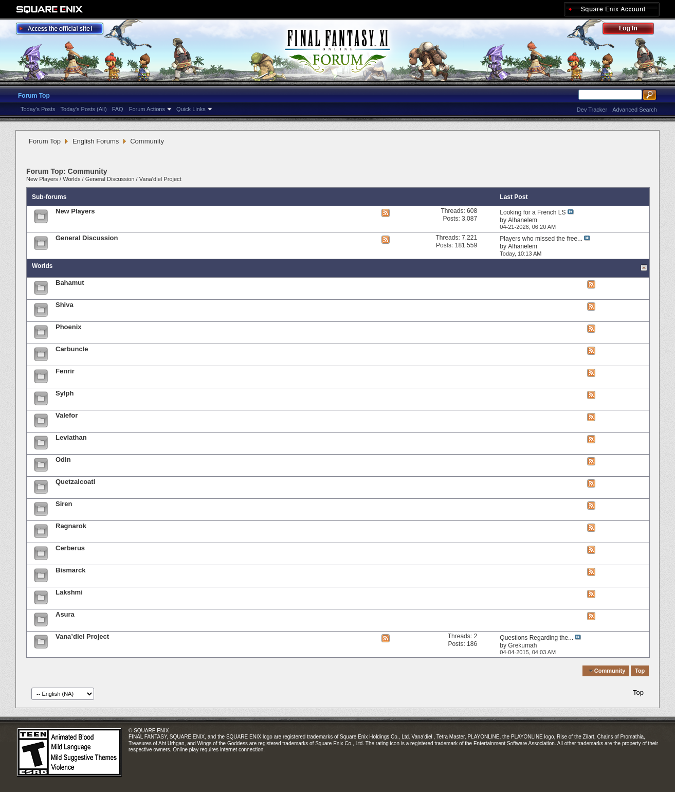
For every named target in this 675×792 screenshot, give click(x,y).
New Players (42, 179)
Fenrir (65, 371)
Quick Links (191, 109)
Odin (63, 459)
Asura (65, 614)
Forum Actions (147, 109)
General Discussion (110, 179)
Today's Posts (38, 109)
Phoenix (69, 327)
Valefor (67, 415)
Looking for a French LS (532, 212)
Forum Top (34, 95)
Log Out (633, 30)
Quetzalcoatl (75, 481)
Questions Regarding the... (536, 637)
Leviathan (71, 437)
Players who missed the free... (541, 238)
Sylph (65, 393)
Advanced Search (634, 109)
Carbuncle (72, 349)
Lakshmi (69, 592)
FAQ (117, 109)
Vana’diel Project (160, 179)
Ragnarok (71, 526)
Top (640, 671)
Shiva (65, 305)
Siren (64, 504)
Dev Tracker (592, 109)
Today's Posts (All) (84, 109)
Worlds (71, 179)
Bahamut (70, 282)
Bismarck (71, 570)
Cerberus (70, 548)
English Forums (95, 141)
